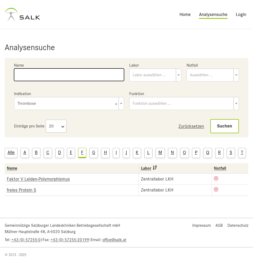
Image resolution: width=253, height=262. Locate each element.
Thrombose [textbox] (67, 104)
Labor (134, 65)
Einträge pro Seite (29, 126)
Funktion (136, 93)
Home (185, 14)
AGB (219, 225)
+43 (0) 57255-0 (26, 239)
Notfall (192, 65)
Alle (11, 152)
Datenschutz (237, 225)
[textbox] (155, 75)
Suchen (224, 126)
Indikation (22, 93)
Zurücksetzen (191, 126)
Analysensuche (213, 14)
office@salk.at (114, 239)
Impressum (201, 225)
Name (19, 65)
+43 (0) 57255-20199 (70, 239)
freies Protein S (21, 190)
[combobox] (155, 74)
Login (241, 14)
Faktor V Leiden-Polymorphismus (38, 179)
